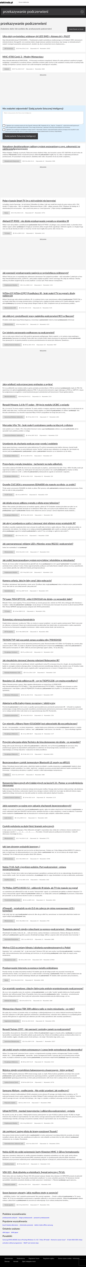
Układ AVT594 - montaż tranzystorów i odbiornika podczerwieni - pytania (39, 1111)
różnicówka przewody (26, 1225)
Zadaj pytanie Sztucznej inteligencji (20, 136)
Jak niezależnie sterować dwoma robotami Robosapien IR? (31, 660)
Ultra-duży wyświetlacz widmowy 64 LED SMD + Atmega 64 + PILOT (36, 36)
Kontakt (15, 1261)
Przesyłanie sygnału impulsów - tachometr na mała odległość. (33, 464)
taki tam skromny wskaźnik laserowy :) (21, 847)
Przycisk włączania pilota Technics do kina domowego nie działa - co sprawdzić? (42, 742)
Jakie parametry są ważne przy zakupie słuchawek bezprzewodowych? (37, 806)
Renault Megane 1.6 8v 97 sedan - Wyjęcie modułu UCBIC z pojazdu (36, 405)
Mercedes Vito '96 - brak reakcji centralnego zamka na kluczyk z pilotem (38, 425)
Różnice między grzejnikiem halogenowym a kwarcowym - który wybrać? (38, 1070)
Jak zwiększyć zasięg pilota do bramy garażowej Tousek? (30, 1131)
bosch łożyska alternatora (10, 1225)
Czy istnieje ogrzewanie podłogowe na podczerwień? (29, 333)
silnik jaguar (6, 1232)
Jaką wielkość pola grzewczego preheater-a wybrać (28, 384)
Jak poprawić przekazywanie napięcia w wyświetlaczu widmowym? (36, 273)
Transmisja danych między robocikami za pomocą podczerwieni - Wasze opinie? (41, 929)
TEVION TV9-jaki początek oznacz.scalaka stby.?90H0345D (32, 640)
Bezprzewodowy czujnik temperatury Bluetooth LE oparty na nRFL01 (36, 762)
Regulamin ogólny (48, 1258)
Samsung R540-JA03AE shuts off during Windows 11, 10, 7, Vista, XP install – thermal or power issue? (34, 1240)
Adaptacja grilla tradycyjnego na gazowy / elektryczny (29, 703)
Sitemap (7, 1261)
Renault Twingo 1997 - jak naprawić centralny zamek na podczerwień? (37, 1029)
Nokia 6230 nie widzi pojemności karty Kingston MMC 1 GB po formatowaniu (41, 1152)
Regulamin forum (34, 1258)
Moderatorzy (21, 1258)
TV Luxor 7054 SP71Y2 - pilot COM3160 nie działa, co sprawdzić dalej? (37, 599)
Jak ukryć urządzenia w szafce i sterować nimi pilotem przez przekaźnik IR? (39, 523)
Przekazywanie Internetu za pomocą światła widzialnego (30, 968)
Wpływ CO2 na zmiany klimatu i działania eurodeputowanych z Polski (37, 948)
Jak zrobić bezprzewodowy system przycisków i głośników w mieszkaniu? (39, 560)
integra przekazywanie (25, 1217)
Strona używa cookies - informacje (68, 1258)
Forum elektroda (24, 2)
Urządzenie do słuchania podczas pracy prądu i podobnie (30, 444)
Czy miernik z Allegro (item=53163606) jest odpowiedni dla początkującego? (40, 724)
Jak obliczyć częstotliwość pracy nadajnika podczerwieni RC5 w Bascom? (38, 316)
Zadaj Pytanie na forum (76, 29)
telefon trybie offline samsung (43, 1225)
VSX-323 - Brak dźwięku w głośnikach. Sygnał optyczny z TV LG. (34, 1172)
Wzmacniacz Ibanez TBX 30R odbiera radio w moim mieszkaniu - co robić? (39, 1009)
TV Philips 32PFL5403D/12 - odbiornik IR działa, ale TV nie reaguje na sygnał (40, 888)
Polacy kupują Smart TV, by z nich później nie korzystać (29, 201)
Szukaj (82, 12)
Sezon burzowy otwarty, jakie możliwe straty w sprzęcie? (30, 1193)
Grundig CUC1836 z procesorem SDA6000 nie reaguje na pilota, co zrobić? (39, 484)
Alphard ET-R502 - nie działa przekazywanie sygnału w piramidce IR (36, 221)
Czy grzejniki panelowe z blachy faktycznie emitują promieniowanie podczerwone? (43, 988)
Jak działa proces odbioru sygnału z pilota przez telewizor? (31, 503)
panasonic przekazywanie (41, 1217)
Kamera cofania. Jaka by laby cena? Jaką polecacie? (27, 581)
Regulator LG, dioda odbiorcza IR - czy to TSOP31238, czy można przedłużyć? (40, 681)
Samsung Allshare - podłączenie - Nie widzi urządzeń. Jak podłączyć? (36, 1091)
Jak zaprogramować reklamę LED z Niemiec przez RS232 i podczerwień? (38, 544)
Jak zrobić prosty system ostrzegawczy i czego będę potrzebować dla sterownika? (42, 1050)
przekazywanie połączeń (10, 1217)
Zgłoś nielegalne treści (29, 1261)
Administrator (9, 1258)
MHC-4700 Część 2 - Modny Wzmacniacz (23, 57)
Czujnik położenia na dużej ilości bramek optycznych (28, 826)
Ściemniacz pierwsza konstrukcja (19, 619)
